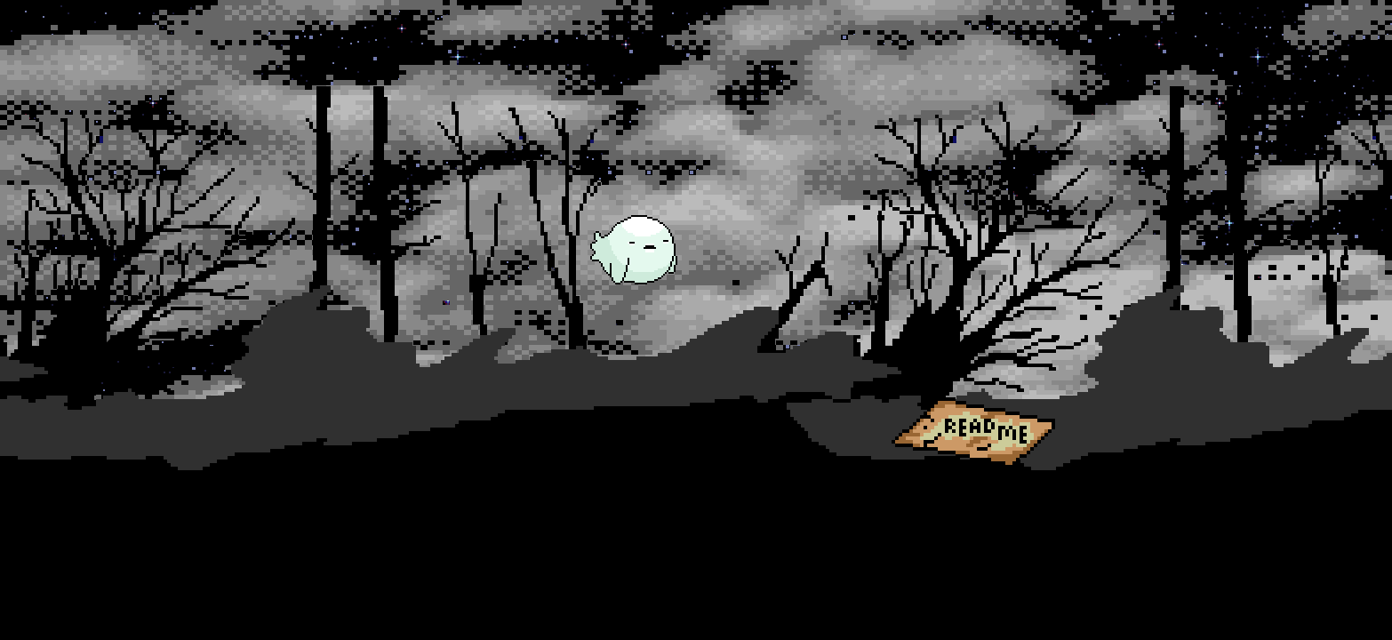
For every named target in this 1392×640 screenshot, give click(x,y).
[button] (632, 253)
